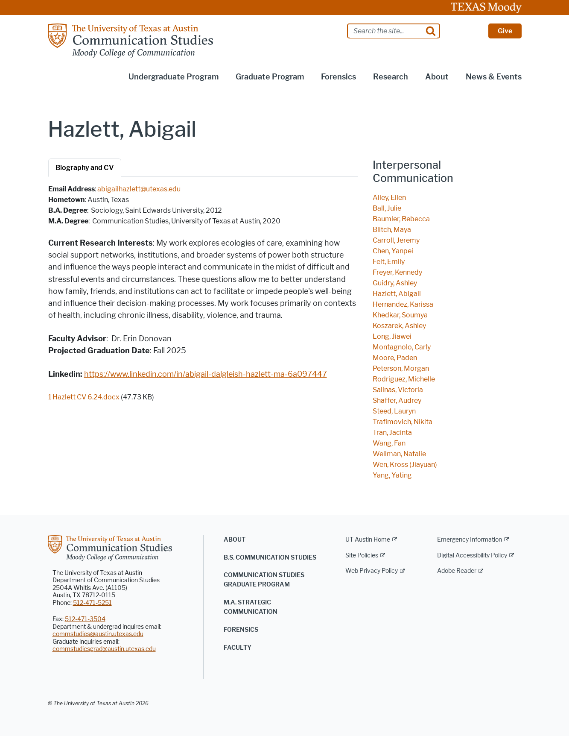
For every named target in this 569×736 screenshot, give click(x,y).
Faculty (237, 647)
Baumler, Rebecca (401, 219)
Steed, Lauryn (394, 411)
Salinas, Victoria (398, 390)
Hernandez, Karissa (403, 304)
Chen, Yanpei (393, 251)
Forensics (241, 629)
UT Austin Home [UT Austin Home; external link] (367, 539)
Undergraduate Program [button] (173, 77)
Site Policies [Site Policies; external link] (361, 555)
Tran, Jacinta (392, 432)
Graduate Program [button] (270, 77)
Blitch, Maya (392, 230)
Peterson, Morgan (401, 368)
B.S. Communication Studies (270, 557)
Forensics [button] (338, 77)
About (234, 539)
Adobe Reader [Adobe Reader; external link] (456, 571)
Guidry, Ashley (395, 283)
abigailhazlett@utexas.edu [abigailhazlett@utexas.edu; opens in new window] (139, 189)
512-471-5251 (92, 603)
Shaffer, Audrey (397, 400)
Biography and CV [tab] (84, 168)
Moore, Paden (395, 358)
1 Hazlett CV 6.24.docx (84, 397)
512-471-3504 (85, 619)
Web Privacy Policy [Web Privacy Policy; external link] (371, 571)
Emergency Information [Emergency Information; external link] (469, 539)
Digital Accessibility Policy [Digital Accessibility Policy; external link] (472, 555)
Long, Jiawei (392, 336)
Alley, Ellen (389, 198)
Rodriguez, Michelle (404, 379)
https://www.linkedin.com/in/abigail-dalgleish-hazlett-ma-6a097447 (205, 374)
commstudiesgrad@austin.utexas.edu (104, 649)
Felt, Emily (389, 262)
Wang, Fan (389, 443)
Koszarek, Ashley (399, 326)
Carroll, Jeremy (396, 240)
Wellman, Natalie (399, 454)
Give (505, 31)
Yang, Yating (392, 475)
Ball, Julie (387, 208)
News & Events (494, 77)
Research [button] (390, 77)
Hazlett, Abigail (397, 294)
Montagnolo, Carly (402, 347)
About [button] (437, 77)
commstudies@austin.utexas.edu (98, 634)
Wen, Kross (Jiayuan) (405, 464)
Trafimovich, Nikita (402, 422)
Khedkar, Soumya (400, 315)
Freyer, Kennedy (397, 272)
